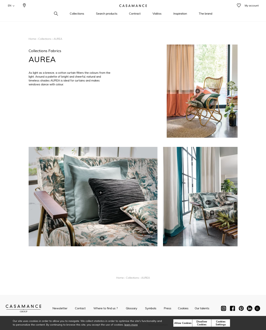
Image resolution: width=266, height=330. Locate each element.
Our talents (202, 308)
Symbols (150, 308)
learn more (131, 324)
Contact (80, 308)
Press (167, 308)
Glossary (131, 308)
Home (32, 38)
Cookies (183, 308)
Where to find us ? (105, 308)
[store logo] (133, 11)
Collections (44, 38)
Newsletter (59, 308)
